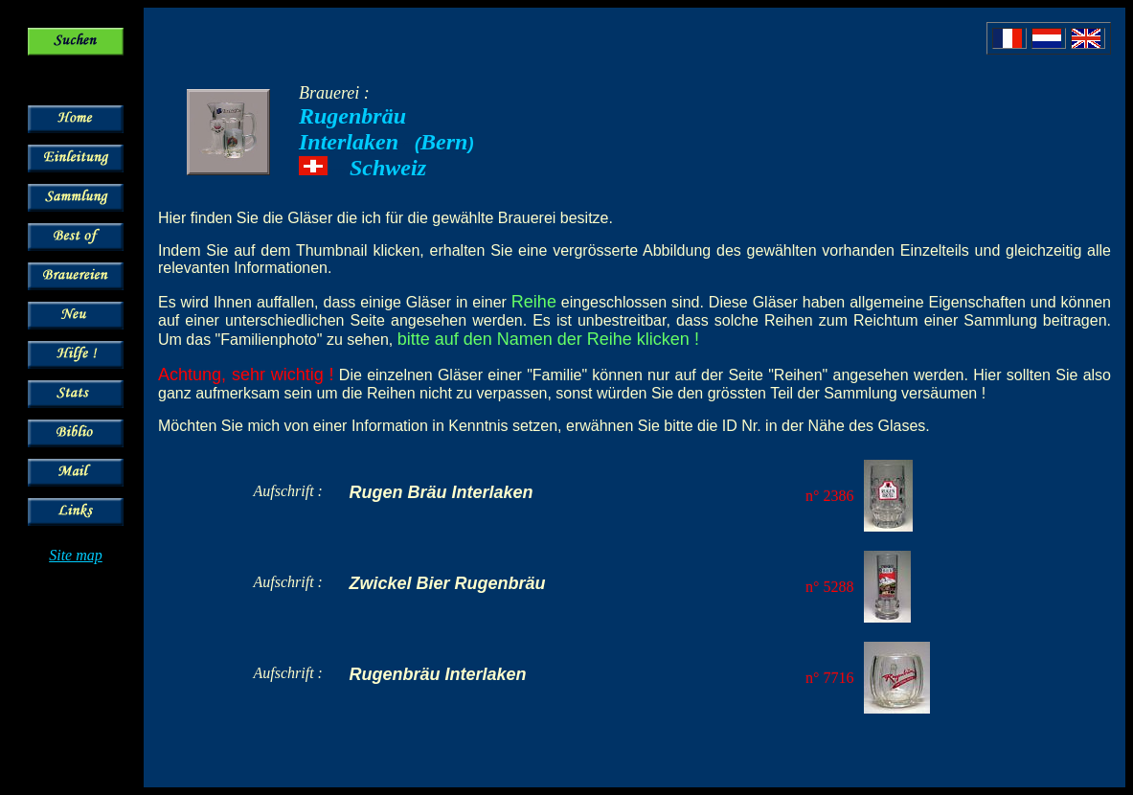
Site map (75, 555)
